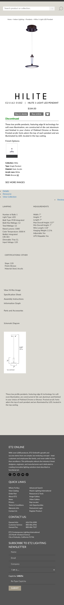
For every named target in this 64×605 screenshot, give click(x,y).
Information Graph (12, 303)
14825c (20, 576)
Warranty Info (14, 508)
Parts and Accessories (13, 311)
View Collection (9, 197)
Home (9, 19)
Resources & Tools (36, 494)
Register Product (35, 511)
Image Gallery (34, 496)
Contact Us (13, 511)
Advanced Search (36, 488)
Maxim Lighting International (40, 491)
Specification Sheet (12, 295)
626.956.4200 (31, 522)
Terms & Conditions (16, 505)
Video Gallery (34, 499)
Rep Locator (34, 502)
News (11, 499)
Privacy (11, 502)
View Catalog (14, 491)
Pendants (29, 19)
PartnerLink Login (36, 508)
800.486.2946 (31, 525)
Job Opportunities (36, 505)
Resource (7, 194)
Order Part (13, 494)
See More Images (15, 182)
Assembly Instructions (13, 299)
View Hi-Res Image (12, 290)
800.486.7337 (31, 527)
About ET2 (13, 496)
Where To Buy (14, 488)
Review (60, 200)
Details (6, 191)
